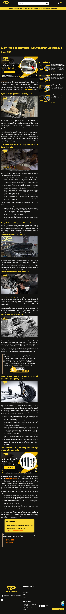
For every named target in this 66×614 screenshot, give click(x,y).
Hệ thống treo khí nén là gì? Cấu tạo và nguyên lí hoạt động (58, 95)
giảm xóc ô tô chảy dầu (11, 478)
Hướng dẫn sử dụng (46, 8)
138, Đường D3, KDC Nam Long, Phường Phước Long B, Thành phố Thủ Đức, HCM (11, 596)
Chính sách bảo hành (38, 8)
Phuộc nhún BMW (10, 540)
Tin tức (52, 8)
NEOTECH (25, 590)
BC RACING (25, 592)
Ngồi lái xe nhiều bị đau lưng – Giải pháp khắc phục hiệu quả (57, 85)
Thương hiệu (27, 8)
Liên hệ (55, 8)
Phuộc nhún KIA (9, 542)
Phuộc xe (31, 8)
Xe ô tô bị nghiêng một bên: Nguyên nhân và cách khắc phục (58, 65)
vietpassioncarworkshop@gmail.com (9, 600)
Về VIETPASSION (16, 8)
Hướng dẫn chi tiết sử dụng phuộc (29, 608)
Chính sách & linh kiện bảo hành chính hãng (29, 604)
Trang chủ (11, 8)
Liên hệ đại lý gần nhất (18, 530)
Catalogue (22, 8)
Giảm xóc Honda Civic (10, 543)
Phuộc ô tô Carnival (10, 539)
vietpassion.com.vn (17, 523)
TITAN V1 (24, 597)
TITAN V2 (24, 594)
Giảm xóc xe (4, 81)
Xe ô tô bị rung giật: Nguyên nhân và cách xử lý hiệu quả (57, 75)
